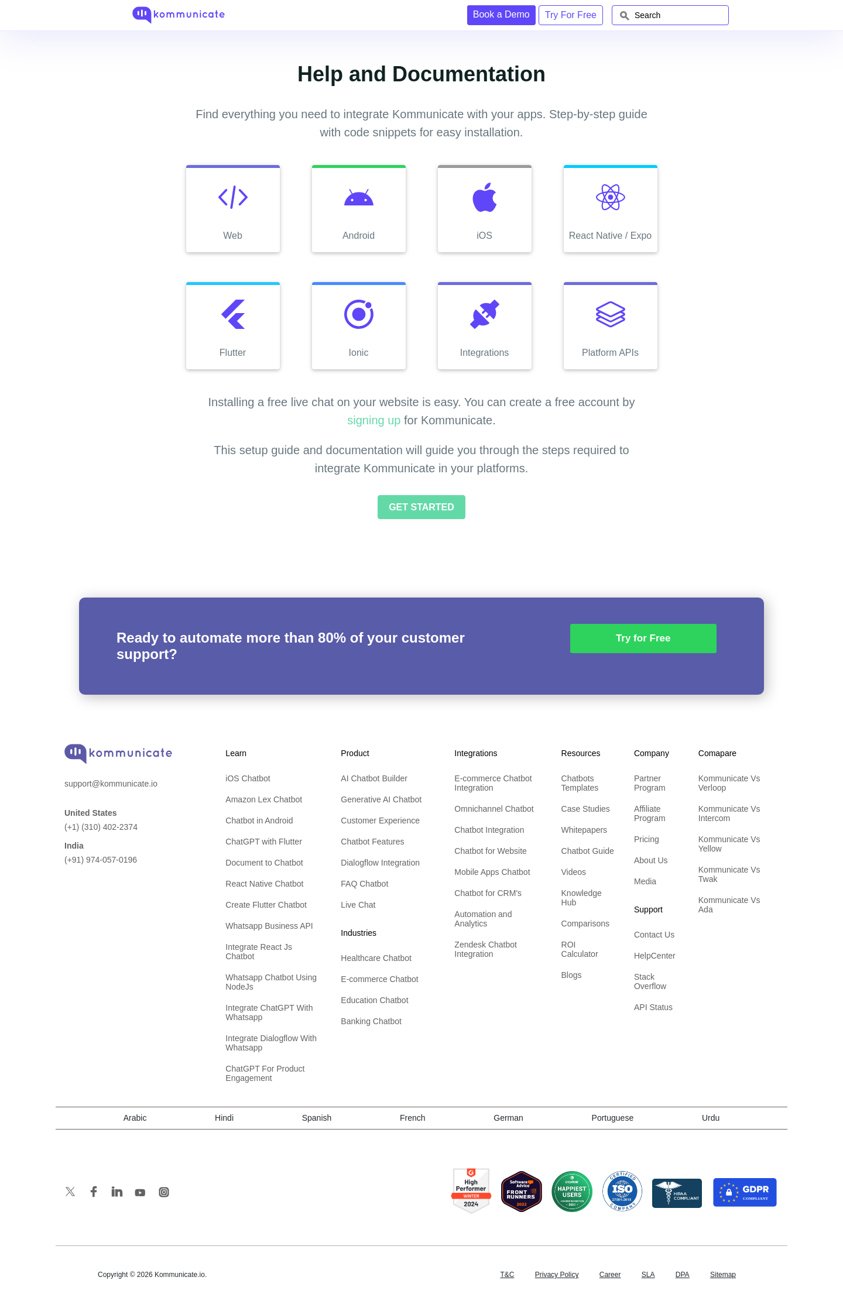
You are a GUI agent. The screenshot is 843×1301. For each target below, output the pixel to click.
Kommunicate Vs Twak (729, 874)
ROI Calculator (579, 949)
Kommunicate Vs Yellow (729, 844)
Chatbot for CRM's (488, 893)
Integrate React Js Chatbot (258, 951)
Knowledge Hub (581, 897)
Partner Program (650, 783)
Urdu (710, 1118)
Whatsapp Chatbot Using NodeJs (271, 982)
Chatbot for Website (490, 851)
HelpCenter (655, 955)
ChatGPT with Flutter (263, 841)
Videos (574, 872)
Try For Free (571, 15)
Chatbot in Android (259, 820)
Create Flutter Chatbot (266, 904)
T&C (507, 1275)
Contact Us (654, 934)
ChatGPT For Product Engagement (264, 1073)
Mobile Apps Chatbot (492, 872)
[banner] (118, 752)
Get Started (421, 507)
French (413, 1118)
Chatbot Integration (489, 830)
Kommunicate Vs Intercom (729, 813)
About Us (651, 860)
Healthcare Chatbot (376, 958)
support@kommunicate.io (110, 783)
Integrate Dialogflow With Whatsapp (271, 1043)
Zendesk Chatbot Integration (485, 949)
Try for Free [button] (643, 638)
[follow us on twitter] (76, 1194)
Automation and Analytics (483, 918)
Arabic (135, 1118)
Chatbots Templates (580, 783)
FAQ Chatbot (364, 883)
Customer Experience (380, 820)
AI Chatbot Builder (374, 778)
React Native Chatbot (264, 883)
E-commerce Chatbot (379, 979)
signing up (373, 420)
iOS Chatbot (247, 778)
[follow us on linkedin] (123, 1194)
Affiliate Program (650, 813)
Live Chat (358, 904)
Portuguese (613, 1118)
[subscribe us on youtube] (146, 1194)
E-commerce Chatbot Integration (493, 783)
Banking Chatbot (371, 1021)
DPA (683, 1275)
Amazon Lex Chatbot (263, 799)
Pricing (646, 839)
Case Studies (585, 808)
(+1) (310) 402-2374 (101, 820)
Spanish (317, 1118)
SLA (648, 1275)
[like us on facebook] (99, 1194)
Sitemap (723, 1275)
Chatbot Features (372, 841)
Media (645, 881)
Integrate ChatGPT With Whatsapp (269, 1012)
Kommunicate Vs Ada (729, 904)
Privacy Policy (557, 1275)
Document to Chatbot (264, 862)
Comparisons (585, 923)
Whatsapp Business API (269, 926)
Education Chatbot (374, 1000)
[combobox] (670, 15)
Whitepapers (584, 830)
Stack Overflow (650, 981)
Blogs (571, 975)
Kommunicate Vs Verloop (729, 783)
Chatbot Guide (587, 851)
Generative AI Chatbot (381, 799)
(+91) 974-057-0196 (100, 852)
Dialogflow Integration (380, 862)
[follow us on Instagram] (164, 1194)
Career (610, 1275)
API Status (653, 1007)
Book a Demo (501, 14)
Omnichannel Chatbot (493, 808)
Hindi (224, 1118)
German (508, 1118)
